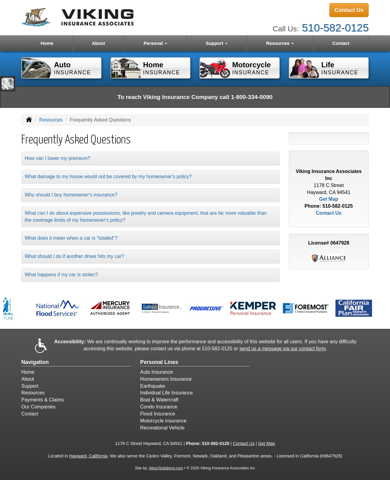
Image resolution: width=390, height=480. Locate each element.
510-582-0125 (335, 28)
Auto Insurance (156, 372)
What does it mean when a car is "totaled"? (71, 238)
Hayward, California (88, 456)
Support (29, 386)
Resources (50, 119)
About (98, 43)
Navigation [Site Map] (35, 362)
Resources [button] (280, 43)
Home (47, 43)
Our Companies (38, 406)
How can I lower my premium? (57, 158)
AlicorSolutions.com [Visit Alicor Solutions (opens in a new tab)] (166, 468)
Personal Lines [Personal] (159, 362)
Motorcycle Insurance (163, 420)
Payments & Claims (42, 399)
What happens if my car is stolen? (61, 274)
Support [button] (217, 43)
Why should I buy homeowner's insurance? (71, 194)
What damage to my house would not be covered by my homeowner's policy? (108, 176)
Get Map (328, 199)
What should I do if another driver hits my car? (74, 256)
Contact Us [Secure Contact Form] (329, 213)
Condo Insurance (158, 406)
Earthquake (152, 386)
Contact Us (349, 10)
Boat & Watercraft (159, 399)
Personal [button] (155, 43)
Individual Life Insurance (166, 392)
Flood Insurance (157, 413)
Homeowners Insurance (166, 379)
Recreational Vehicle (162, 427)
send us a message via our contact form (282, 348)
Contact (340, 43)
